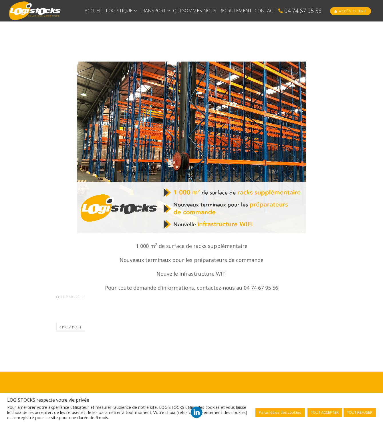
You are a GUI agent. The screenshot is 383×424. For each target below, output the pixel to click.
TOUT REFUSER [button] (359, 412)
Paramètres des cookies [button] (280, 412)
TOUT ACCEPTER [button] (325, 412)
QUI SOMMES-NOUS (194, 10)
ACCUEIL (94, 10)
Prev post (70, 327)
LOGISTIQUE (121, 10)
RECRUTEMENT (235, 10)
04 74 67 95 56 (300, 11)
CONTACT (265, 10)
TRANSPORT (155, 10)
